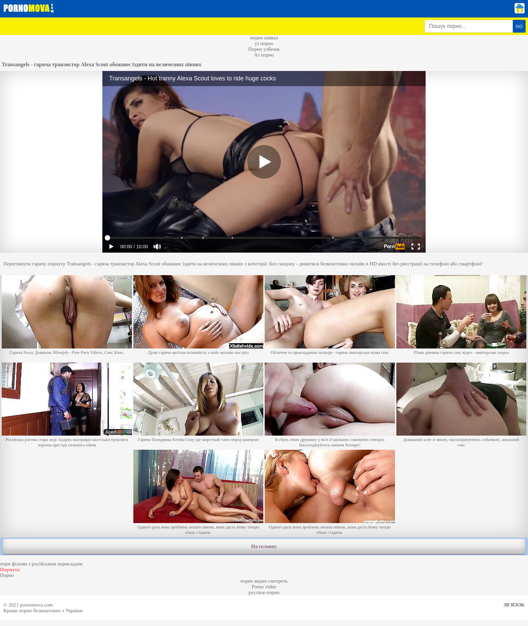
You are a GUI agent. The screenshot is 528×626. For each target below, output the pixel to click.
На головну (264, 546)
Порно (7, 575)
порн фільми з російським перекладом (41, 563)
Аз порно (264, 55)
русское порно (264, 592)
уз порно (264, 43)
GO (519, 26)
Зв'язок (514, 604)
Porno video (264, 586)
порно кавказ (264, 37)
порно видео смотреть (264, 581)
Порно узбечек (264, 49)
